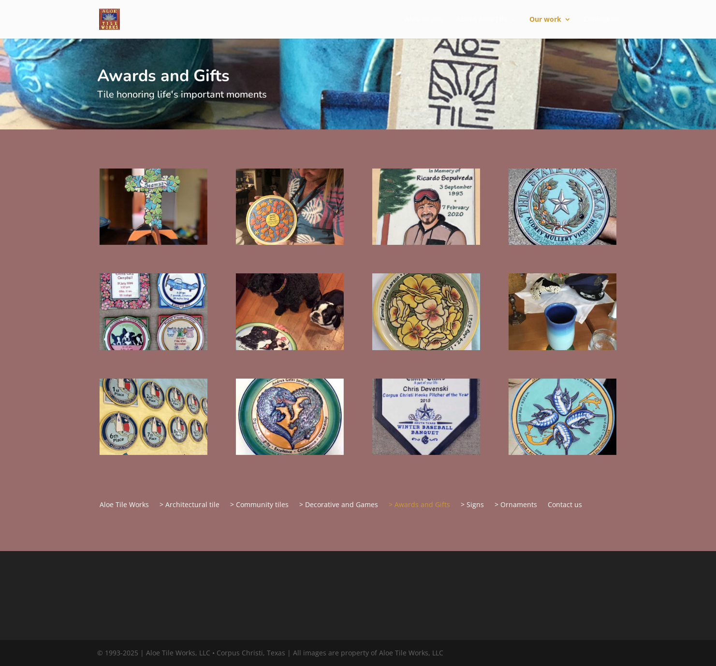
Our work (545, 20)
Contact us (601, 20)
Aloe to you (424, 20)
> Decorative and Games (338, 505)
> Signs (472, 505)
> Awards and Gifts (419, 505)
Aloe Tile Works (124, 505)
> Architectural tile (189, 505)
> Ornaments (516, 505)
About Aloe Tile (481, 20)
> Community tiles (259, 505)
